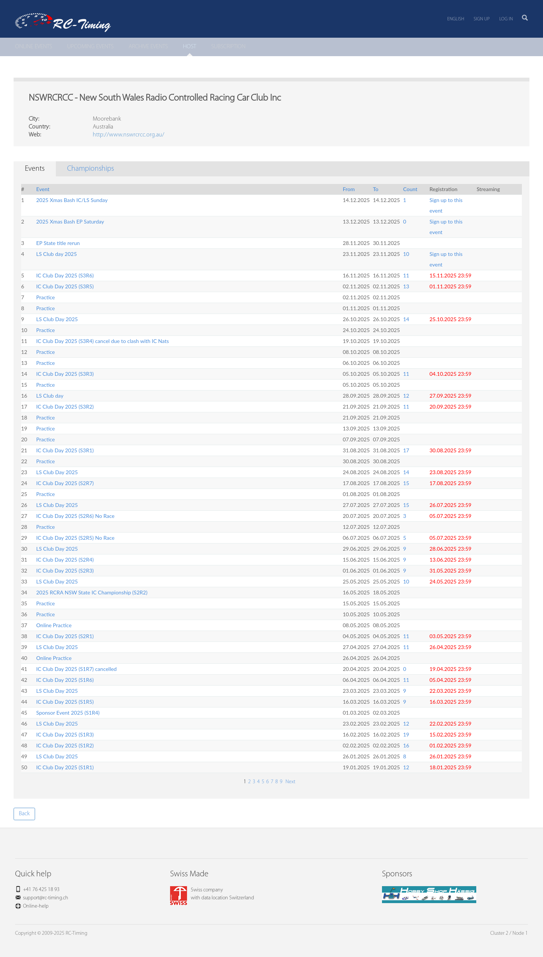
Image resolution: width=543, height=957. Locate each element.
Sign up (482, 19)
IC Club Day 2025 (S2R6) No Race (75, 516)
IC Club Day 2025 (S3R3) (65, 374)
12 (406, 395)
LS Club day (49, 395)
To (376, 189)
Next (289, 782)
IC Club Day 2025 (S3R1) (65, 450)
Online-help (36, 906)
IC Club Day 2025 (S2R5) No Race (75, 537)
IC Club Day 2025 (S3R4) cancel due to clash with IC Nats (102, 341)
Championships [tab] (90, 169)
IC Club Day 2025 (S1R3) (65, 734)
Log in (506, 19)
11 (406, 275)
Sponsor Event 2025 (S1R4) (68, 712)
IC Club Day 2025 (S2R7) (65, 483)
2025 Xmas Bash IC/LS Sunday (71, 200)
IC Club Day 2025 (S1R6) (65, 680)
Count (410, 189)
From (349, 189)
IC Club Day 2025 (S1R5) (65, 701)
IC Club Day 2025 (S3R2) (65, 406)
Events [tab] (34, 169)
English (455, 19)
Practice (45, 297)
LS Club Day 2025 (57, 319)
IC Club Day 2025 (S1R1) (65, 767)
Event (42, 189)
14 (406, 319)
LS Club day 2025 (56, 254)
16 (406, 745)
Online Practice (54, 625)
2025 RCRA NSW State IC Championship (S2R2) (91, 592)
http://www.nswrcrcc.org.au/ (128, 135)
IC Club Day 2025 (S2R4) (65, 559)
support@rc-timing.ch (45, 898)
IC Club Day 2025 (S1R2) (65, 745)
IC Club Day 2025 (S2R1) (65, 636)
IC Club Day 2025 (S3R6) (65, 275)
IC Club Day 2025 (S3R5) (65, 286)
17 (406, 450)
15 (406, 483)
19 (406, 734)
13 (406, 286)
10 (406, 254)
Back (24, 814)
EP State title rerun (58, 243)
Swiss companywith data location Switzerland (212, 894)
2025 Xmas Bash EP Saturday (70, 221)
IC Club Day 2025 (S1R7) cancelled (76, 669)
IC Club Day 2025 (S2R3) (65, 570)
